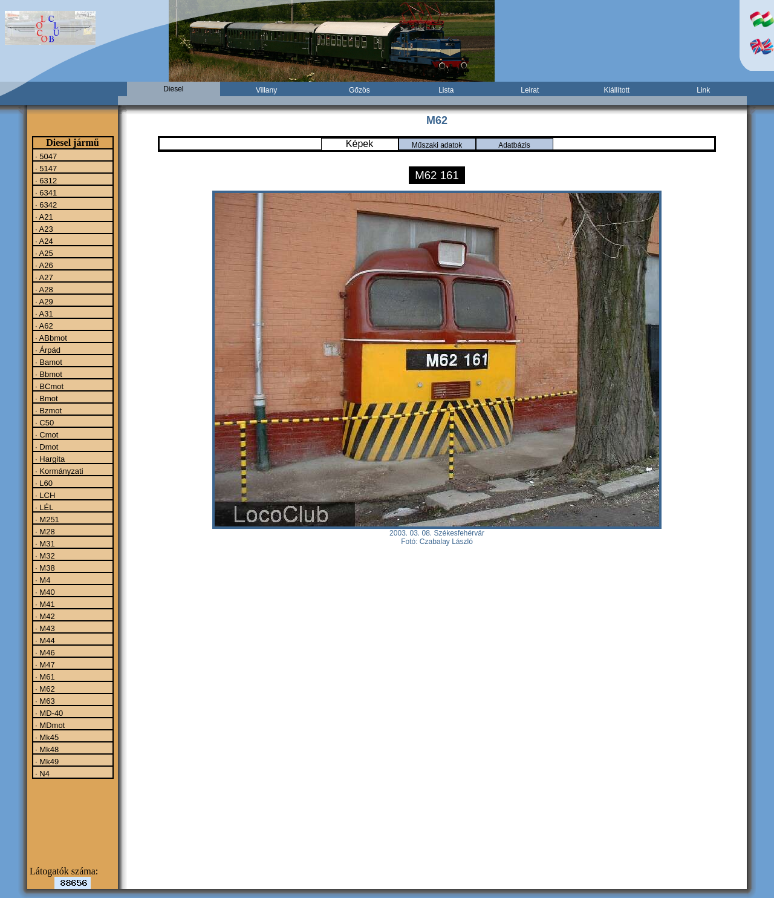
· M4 (42, 579)
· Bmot (45, 398)
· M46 (44, 652)
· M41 (44, 604)
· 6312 (45, 180)
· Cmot (46, 434)
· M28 (44, 531)
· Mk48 (46, 749)
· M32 (44, 555)
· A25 (43, 253)
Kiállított (616, 90)
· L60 (43, 483)
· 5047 (45, 156)
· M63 (44, 700)
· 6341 (45, 192)
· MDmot (49, 725)
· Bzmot (47, 410)
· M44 (44, 640)
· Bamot (47, 362)
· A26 (43, 265)
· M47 (44, 664)
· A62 (43, 325)
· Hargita (49, 458)
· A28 (43, 289)
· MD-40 (48, 713)
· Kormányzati (58, 471)
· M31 (44, 543)
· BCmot (48, 386)
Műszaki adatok (437, 145)
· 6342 (45, 204)
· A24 (43, 241)
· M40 (44, 592)
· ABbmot (50, 337)
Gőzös (359, 90)
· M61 (44, 676)
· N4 (41, 773)
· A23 (43, 228)
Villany (266, 90)
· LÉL (43, 507)
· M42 (44, 616)
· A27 (43, 277)
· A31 (43, 313)
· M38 (44, 567)
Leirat (530, 90)
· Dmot (46, 446)
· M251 (46, 519)
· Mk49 (46, 761)
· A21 (43, 216)
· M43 (44, 628)
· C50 (43, 422)
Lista (446, 90)
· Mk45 (46, 737)
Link (703, 90)
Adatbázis (514, 145)
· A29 (43, 301)
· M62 (44, 688)
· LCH (44, 495)
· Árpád (47, 350)
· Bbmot (47, 374)
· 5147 (45, 168)
